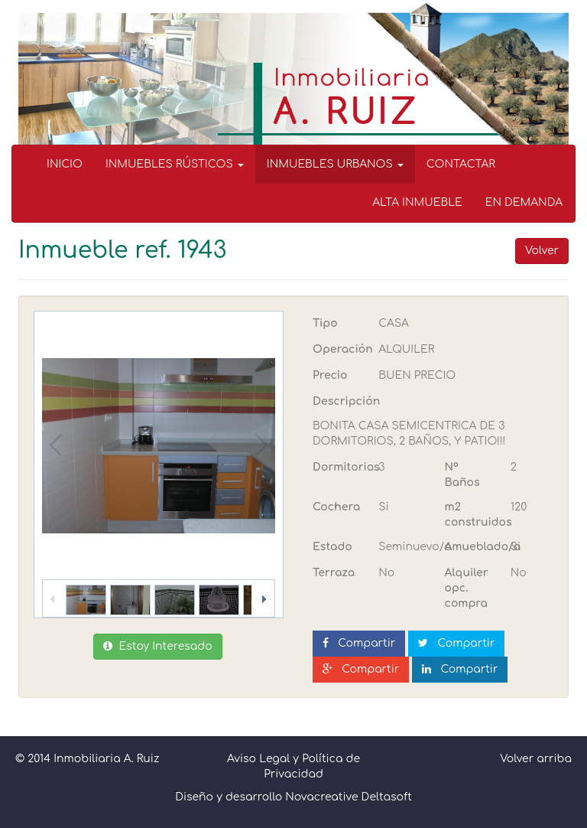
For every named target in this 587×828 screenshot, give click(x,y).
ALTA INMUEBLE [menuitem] (417, 202)
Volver (542, 250)
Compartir (359, 643)
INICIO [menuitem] (65, 164)
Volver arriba (536, 758)
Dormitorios (340, 467)
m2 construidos (472, 514)
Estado (332, 547)
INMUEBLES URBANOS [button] (335, 164)
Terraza (334, 573)
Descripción (346, 401)
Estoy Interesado (157, 646)
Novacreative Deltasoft (348, 797)
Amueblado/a (472, 547)
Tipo (325, 323)
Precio (330, 375)
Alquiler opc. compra (466, 588)
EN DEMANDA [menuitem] (524, 202)
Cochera (336, 507)
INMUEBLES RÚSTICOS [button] (174, 164)
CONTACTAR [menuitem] (460, 164)
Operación (340, 349)
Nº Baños (462, 474)
